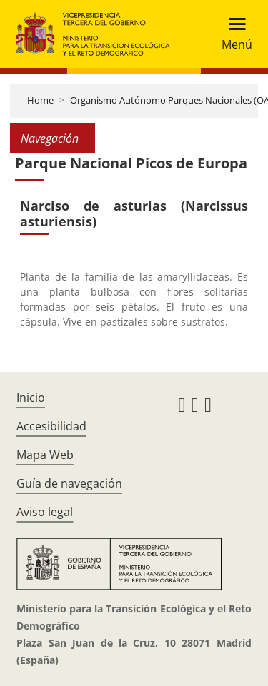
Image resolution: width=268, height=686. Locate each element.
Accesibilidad (51, 426)
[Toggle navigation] (232, 34)
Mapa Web (45, 455)
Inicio (30, 397)
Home (40, 100)
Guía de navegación (69, 483)
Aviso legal (44, 512)
